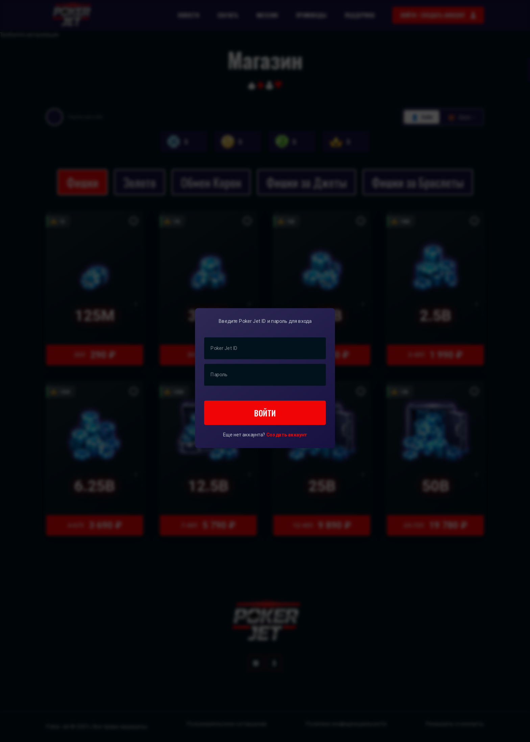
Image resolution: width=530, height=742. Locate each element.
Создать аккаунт (286, 434)
